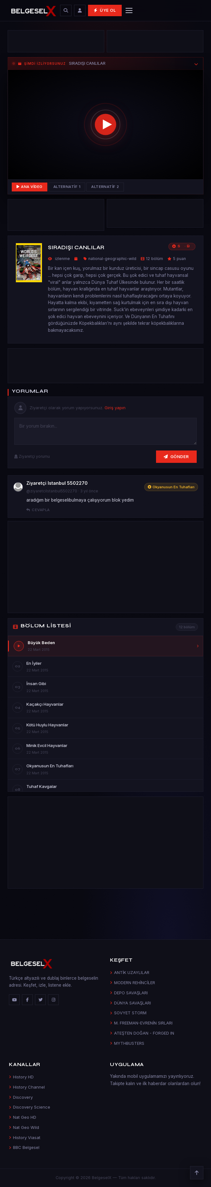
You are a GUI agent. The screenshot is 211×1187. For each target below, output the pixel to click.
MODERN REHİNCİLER (132, 982)
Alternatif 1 (67, 186)
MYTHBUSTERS (127, 1043)
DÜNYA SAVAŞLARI (130, 1002)
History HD (21, 1076)
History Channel (27, 1087)
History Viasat (24, 1137)
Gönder (176, 456)
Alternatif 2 (105, 186)
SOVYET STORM (128, 1012)
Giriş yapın (115, 407)
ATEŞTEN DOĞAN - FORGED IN (142, 1033)
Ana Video (30, 186)
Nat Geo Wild (24, 1127)
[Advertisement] (56, 41)
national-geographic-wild (112, 258)
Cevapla (38, 510)
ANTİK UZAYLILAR (129, 972)
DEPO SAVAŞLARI (129, 992)
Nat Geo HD (22, 1117)
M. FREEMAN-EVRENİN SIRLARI (141, 1022)
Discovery (21, 1097)
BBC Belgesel (24, 1147)
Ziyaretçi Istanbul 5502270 (57, 483)
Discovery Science (29, 1107)
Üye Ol (105, 10)
